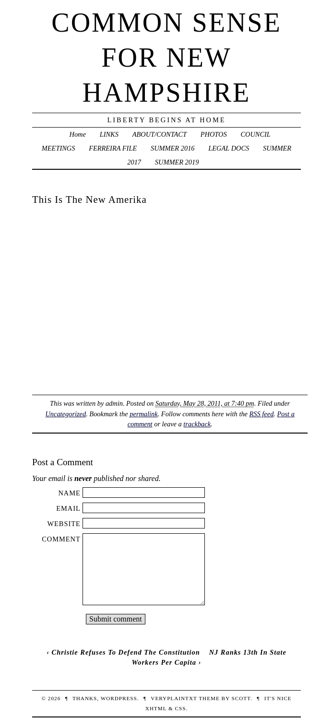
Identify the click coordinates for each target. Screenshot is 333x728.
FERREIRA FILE (113, 148)
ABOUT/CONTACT (159, 134)
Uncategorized (65, 414)
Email (68, 508)
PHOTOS (214, 134)
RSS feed (262, 414)
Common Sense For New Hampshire (166, 57)
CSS (180, 708)
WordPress (119, 698)
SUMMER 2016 (173, 148)
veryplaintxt (174, 698)
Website (63, 524)
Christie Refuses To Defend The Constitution (126, 652)
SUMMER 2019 (177, 162)
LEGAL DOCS (228, 148)
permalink (143, 414)
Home (78, 134)
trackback (197, 424)
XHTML (155, 708)
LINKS (109, 134)
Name (69, 493)
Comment (61, 539)
